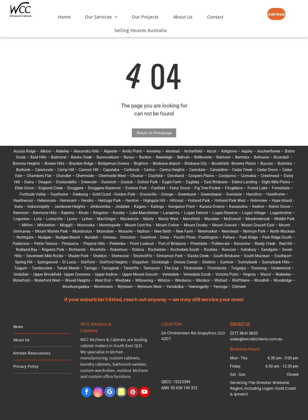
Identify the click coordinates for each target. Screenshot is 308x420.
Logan (189, 212)
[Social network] (121, 392)
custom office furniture (109, 376)
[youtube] (144, 392)
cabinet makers (94, 345)
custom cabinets (124, 358)
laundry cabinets (95, 364)
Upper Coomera (77, 274)
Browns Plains (243, 163)
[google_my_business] (109, 392)
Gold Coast (101, 194)
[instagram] (98, 392)
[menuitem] (64, 14)
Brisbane (281, 382)
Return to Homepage (154, 133)
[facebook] (86, 392)
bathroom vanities (129, 364)
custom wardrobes (97, 370)
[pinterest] (133, 392)
